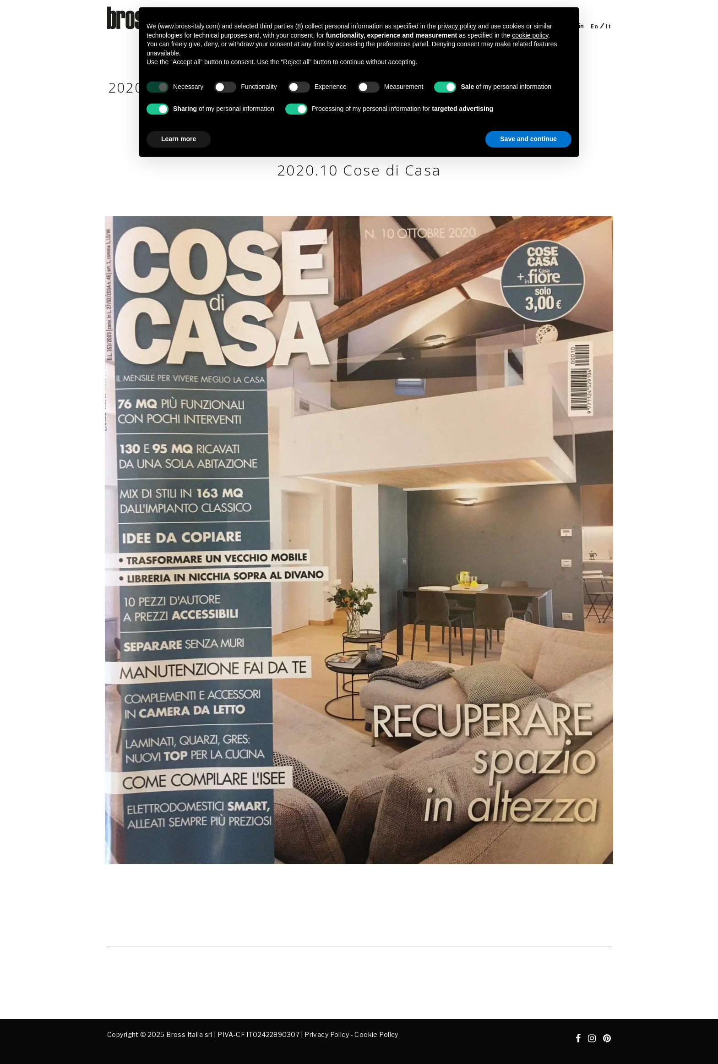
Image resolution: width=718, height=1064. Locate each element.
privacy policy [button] (457, 26)
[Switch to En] (594, 26)
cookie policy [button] (530, 35)
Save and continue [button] (528, 139)
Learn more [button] (178, 139)
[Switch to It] (608, 26)
